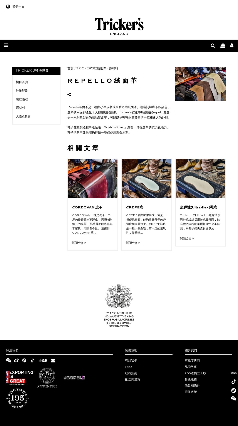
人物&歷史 (23, 116)
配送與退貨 (132, 379)
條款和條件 (192, 385)
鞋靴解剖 (22, 90)
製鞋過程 (22, 99)
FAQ (128, 367)
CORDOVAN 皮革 (87, 207)
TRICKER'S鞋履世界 (91, 68)
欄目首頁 (22, 82)
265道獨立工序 (195, 373)
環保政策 (191, 392)
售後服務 (191, 379)
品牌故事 (191, 367)
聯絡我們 (131, 360)
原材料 (20, 107)
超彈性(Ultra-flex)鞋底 (198, 207)
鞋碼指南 (131, 373)
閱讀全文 (79, 243)
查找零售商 (192, 360)
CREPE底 (134, 207)
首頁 (70, 68)
